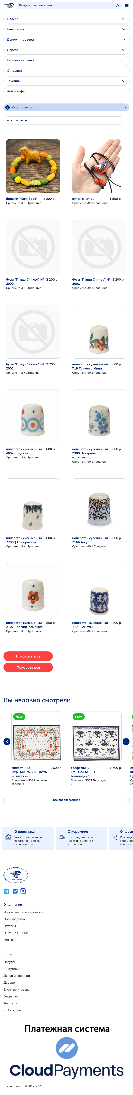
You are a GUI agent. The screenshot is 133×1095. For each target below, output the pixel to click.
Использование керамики (23, 912)
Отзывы (9, 940)
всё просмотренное (66, 799)
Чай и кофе (16, 91)
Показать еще (28, 656)
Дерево (66, 50)
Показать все (28, 667)
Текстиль (66, 81)
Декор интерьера (66, 39)
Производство (14, 919)
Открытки (14, 71)
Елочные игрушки (20, 60)
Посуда (66, 19)
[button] (126, 741)
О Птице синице (15, 933)
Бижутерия (66, 29)
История (9, 926)
